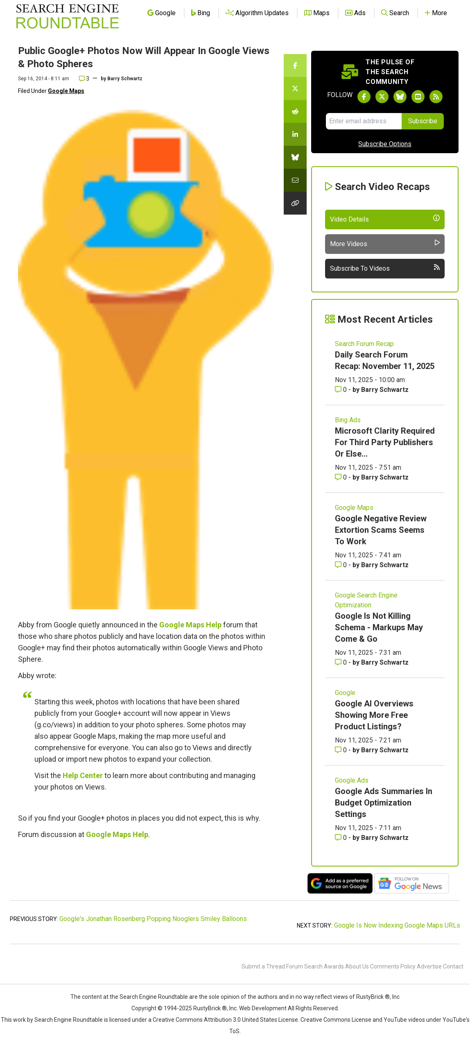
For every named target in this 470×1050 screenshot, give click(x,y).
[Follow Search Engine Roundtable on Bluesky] (400, 96)
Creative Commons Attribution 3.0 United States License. (226, 1019)
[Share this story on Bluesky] (295, 157)
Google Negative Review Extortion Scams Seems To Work (381, 530)
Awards (334, 966)
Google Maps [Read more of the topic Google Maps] (354, 507)
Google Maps (66, 91)
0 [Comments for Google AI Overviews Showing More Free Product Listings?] (341, 750)
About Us (357, 966)
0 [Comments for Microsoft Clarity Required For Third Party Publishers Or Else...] (341, 477)
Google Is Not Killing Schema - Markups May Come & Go (379, 627)
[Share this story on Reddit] (295, 111)
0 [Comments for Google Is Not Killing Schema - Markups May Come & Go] (341, 662)
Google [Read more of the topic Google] (345, 693)
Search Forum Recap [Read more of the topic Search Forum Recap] (364, 344)
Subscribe (422, 121)
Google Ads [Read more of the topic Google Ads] (351, 780)
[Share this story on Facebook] (295, 65)
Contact (453, 966)
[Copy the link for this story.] (295, 203)
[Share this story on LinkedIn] (295, 134)
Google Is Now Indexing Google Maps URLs (397, 925)
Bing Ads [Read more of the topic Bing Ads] (348, 420)
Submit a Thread (263, 966)
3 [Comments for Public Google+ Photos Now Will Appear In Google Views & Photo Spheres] (84, 78)
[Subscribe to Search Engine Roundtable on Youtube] (418, 96)
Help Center (83, 775)
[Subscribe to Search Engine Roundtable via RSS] (436, 96)
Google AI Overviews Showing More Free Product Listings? (374, 715)
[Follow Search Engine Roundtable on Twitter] (382, 96)
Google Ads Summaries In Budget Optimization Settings (383, 802)
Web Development (263, 1008)
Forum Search (304, 966)
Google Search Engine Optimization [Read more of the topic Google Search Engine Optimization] (366, 600)
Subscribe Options (384, 144)
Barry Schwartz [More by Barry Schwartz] (385, 390)
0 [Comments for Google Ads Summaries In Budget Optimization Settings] (341, 838)
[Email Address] (364, 121)
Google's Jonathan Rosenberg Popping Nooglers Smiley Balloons (153, 919)
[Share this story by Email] (295, 180)
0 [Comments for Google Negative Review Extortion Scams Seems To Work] (341, 565)
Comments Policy (393, 966)
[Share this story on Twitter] (295, 88)
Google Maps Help (190, 624)
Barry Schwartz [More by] (124, 78)
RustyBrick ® (210, 1008)
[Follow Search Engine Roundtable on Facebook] (364, 96)
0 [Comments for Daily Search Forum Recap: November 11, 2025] (341, 390)
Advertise (429, 966)
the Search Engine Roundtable (149, 996)
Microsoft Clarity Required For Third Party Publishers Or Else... (385, 442)
